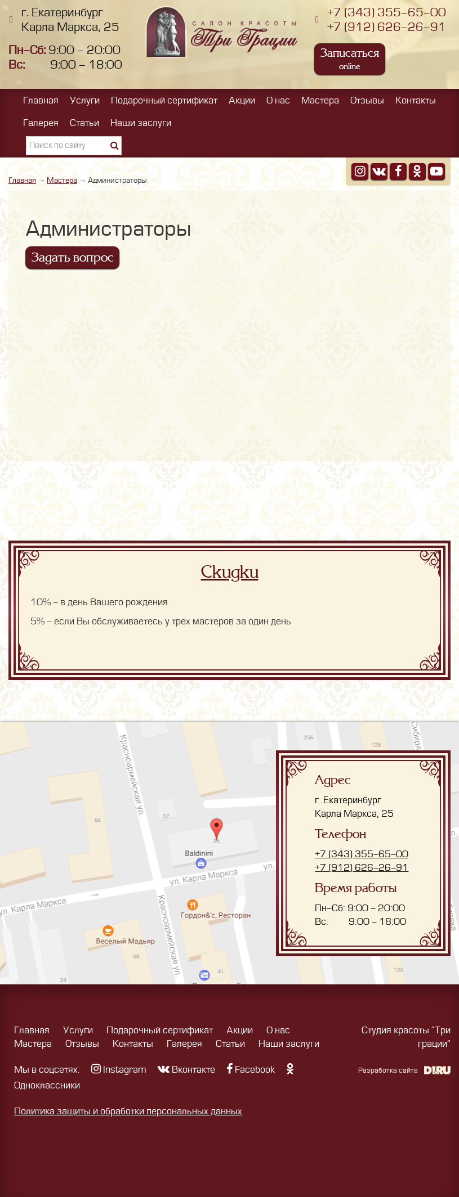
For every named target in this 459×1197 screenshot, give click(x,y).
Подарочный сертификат (164, 101)
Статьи (84, 123)
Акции (242, 101)
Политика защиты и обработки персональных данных (128, 1111)
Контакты (415, 101)
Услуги (85, 101)
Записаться (349, 58)
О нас (278, 101)
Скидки (230, 572)
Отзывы (367, 101)
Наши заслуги (140, 123)
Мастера (320, 101)
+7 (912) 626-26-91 (386, 27)
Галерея (41, 123)
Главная (41, 101)
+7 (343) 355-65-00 (386, 12)
